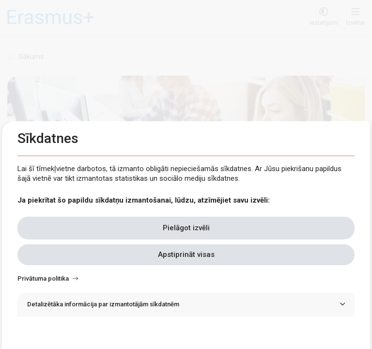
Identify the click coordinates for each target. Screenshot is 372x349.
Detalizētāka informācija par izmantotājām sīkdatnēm (103, 304)
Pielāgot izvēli (186, 227)
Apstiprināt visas (186, 254)
